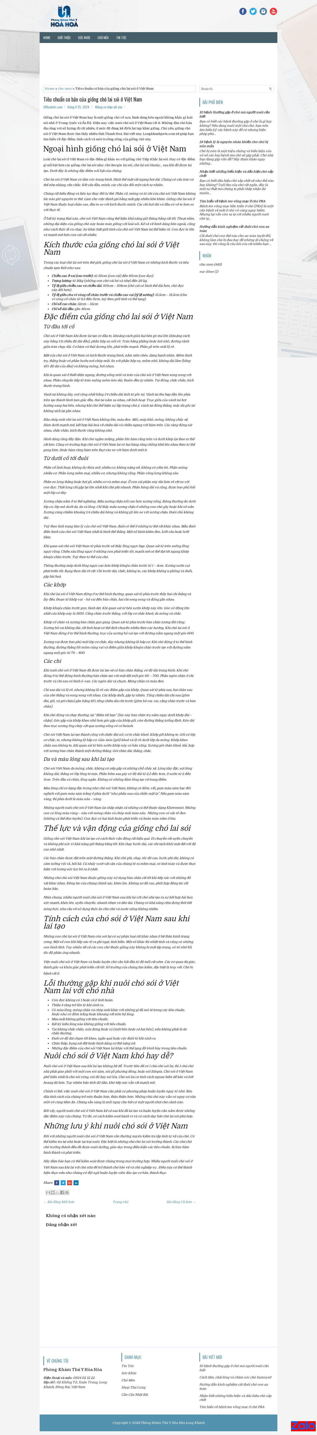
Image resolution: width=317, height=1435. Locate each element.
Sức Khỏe (128, 1373)
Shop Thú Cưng (133, 1387)
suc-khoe (206, 271)
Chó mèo (103, 37)
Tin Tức (127, 1366)
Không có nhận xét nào (108, 106)
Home (46, 37)
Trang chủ (120, 1202)
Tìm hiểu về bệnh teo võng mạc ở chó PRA (232, 201)
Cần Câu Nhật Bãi (134, 1394)
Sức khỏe (84, 37)
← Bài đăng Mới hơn (58, 1202)
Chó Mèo (128, 1380)
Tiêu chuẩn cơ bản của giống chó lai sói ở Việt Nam (92, 99)
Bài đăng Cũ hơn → (181, 1202)
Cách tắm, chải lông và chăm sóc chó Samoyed (235, 1377)
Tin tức (121, 37)
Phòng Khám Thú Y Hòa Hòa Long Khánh (173, 1423)
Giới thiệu (64, 37)
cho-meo (65, 88)
